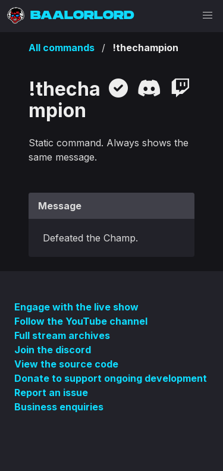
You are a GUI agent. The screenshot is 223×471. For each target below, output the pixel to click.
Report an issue (51, 392)
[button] (207, 15)
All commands (62, 48)
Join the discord (52, 350)
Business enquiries (58, 407)
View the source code (66, 364)
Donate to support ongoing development (110, 378)
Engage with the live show (76, 307)
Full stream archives (62, 335)
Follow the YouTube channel (80, 321)
